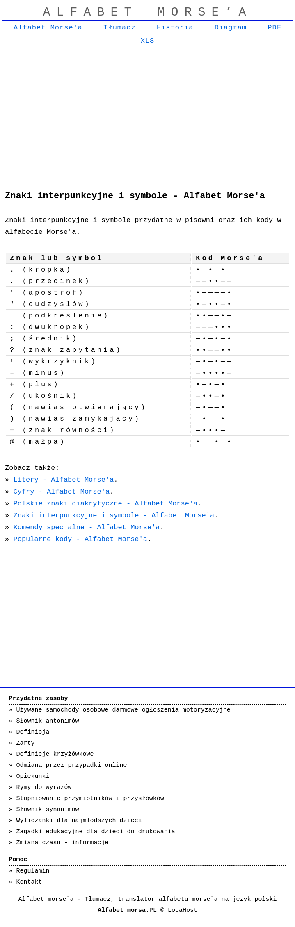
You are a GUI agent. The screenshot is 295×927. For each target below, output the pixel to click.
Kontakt (29, 882)
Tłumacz (119, 28)
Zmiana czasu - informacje (62, 842)
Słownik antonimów (47, 721)
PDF (274, 28)
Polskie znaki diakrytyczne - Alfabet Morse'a (105, 504)
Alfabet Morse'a (48, 28)
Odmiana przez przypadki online (71, 765)
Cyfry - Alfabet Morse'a (61, 492)
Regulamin (33, 871)
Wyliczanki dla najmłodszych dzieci (79, 820)
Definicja (33, 732)
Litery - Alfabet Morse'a (63, 480)
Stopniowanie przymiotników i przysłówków (90, 798)
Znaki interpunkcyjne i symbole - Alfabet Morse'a (113, 515)
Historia (175, 28)
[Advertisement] (147, 113)
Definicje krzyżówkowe (55, 754)
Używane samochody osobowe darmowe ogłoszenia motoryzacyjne (123, 710)
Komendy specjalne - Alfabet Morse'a (86, 527)
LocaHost (182, 910)
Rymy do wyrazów (44, 787)
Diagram (231, 28)
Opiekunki (33, 776)
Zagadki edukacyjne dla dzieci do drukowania (95, 831)
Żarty (25, 743)
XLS (148, 41)
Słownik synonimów (47, 809)
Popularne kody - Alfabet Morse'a (80, 539)
